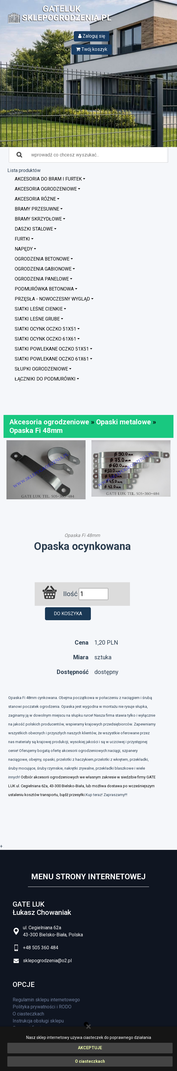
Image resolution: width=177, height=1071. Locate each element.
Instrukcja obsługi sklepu (38, 1021)
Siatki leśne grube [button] (37, 319)
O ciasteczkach (90, 1061)
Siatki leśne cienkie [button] (39, 309)
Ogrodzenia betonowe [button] (42, 259)
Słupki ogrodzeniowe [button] (41, 369)
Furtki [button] (22, 239)
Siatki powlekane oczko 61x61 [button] (52, 359)
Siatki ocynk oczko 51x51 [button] (45, 329)
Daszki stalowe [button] (34, 229)
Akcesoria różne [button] (35, 199)
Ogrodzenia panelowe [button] (42, 279)
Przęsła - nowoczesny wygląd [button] (52, 299)
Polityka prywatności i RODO (42, 1007)
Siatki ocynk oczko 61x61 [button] (45, 339)
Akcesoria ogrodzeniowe (49, 422)
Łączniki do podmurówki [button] (45, 379)
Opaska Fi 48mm (36, 430)
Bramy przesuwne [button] (37, 209)
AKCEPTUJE (90, 1047)
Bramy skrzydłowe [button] (38, 219)
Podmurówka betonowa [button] (44, 289)
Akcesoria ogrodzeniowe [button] (46, 189)
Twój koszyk (91, 49)
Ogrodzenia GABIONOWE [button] (43, 269)
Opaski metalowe (123, 422)
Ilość (70, 594)
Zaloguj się (91, 36)
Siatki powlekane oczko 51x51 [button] (52, 349)
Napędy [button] (24, 249)
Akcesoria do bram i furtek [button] (48, 179)
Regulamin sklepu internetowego (46, 999)
